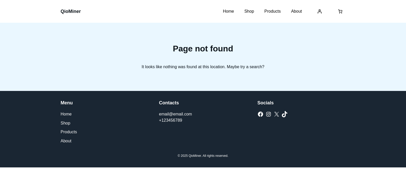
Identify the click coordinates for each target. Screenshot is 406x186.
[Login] (319, 11)
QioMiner (71, 11)
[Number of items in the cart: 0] (340, 11)
